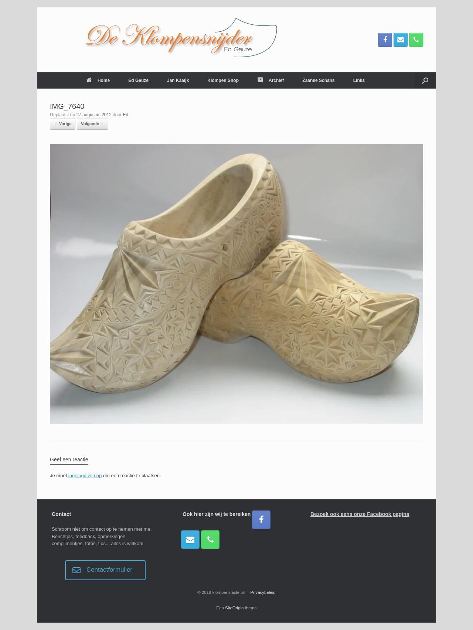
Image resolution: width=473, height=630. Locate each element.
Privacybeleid (262, 592)
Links (359, 80)
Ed (126, 114)
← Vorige (62, 123)
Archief (270, 80)
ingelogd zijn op (85, 475)
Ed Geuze (138, 80)
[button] (425, 80)
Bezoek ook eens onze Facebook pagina (359, 514)
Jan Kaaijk (178, 80)
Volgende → (92, 123)
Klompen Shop (223, 80)
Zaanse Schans (318, 80)
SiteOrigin (234, 608)
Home (98, 80)
